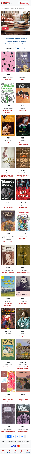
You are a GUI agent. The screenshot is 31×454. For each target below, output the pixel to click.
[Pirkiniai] (15, 451)
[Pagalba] (21, 451)
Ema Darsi (23, 397)
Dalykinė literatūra (22, 44)
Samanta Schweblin (8, 77)
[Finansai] (9, 451)
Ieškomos (20, 48)
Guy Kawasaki (8, 205)
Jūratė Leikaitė (23, 236)
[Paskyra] (28, 451)
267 (22, 437)
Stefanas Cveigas (23, 270)
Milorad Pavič (23, 108)
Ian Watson (8, 333)
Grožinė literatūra (9, 38)
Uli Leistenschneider (8, 108)
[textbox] (15, 8)
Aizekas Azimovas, (6, 236)
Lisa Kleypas (23, 140)
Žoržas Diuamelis (8, 429)
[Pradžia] (3, 451)
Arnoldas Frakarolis (8, 270)
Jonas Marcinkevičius (23, 429)
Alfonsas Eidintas (23, 301)
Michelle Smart (8, 140)
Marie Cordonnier (8, 397)
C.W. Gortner (23, 333)
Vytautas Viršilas (23, 364)
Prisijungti (24, 3)
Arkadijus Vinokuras (23, 205)
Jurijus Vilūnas (7, 301)
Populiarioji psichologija (21, 38)
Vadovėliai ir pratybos (10, 44)
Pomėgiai (23, 41)
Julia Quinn (8, 172)
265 (13, 437)
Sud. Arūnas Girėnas (23, 172)
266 (18, 437)
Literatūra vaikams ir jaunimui (13, 41)
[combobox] (15, 8)
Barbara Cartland (8, 364)
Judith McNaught (23, 77)
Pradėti (5, 28)
